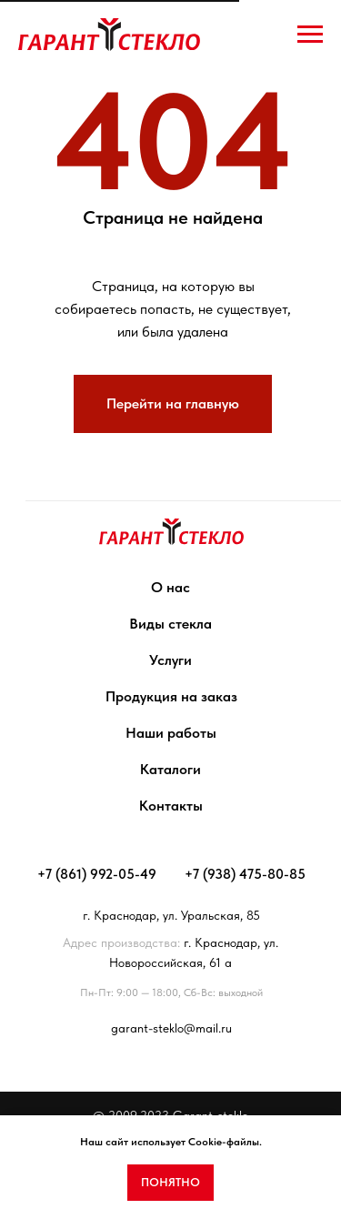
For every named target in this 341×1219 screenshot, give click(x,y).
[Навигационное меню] (310, 34)
